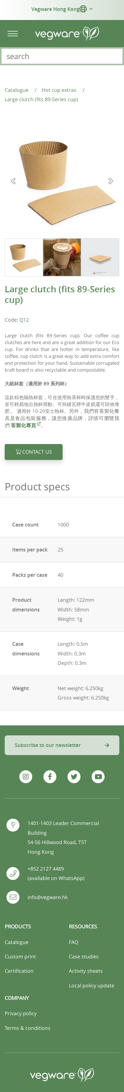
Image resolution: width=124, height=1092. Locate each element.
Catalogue (16, 942)
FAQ (73, 942)
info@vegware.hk (48, 897)
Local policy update (91, 985)
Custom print (20, 956)
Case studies (84, 956)
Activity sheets (86, 970)
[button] (83, 8)
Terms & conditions (27, 1028)
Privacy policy (21, 1013)
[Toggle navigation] (12, 33)
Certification (19, 970)
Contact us (33, 451)
